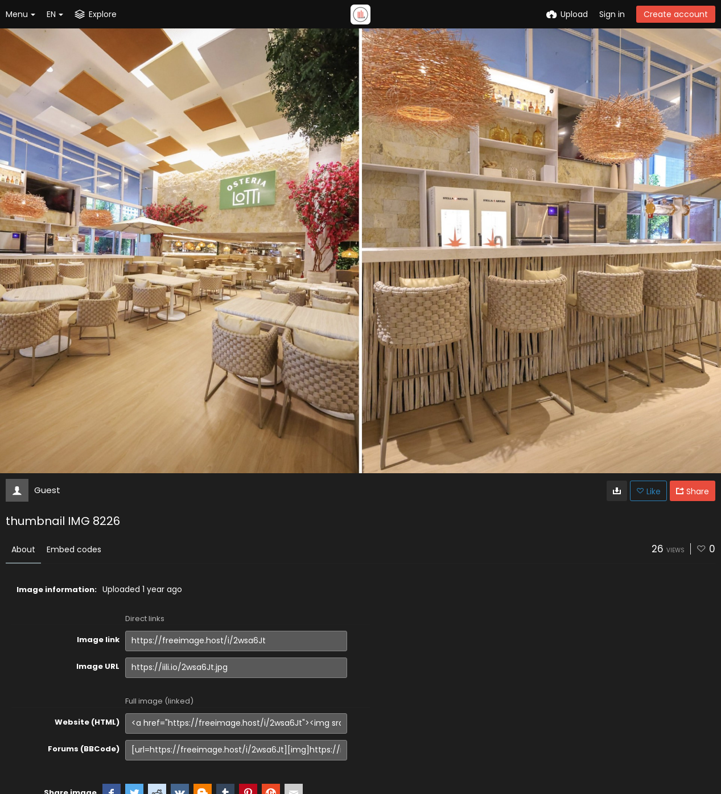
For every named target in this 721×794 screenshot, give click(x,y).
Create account (676, 14)
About (23, 549)
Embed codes (74, 549)
